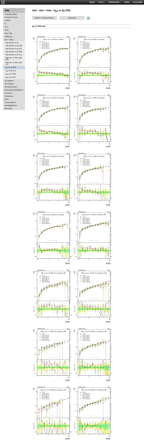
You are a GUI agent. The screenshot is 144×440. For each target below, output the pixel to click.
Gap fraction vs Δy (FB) (14, 46)
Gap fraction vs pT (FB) (14, 52)
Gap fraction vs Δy (12, 43)
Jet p (7, 30)
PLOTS (101, 2)
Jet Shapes (9, 81)
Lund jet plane (10, 102)
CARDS (127, 2)
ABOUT (92, 2)
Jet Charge (8, 84)
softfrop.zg (8, 36)
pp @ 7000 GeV (39, 26)
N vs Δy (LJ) (11, 71)
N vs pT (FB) (11, 74)
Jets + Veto (9, 40)
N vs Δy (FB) (11, 67)
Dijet (6, 99)
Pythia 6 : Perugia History (44, 18)
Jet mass (8, 93)
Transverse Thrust (11, 17)
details (67, 88)
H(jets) (7, 20)
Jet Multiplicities (10, 105)
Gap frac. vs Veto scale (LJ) (14, 63)
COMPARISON (114, 2)
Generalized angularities (13, 90)
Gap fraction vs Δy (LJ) (14, 49)
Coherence (8, 96)
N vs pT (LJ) (11, 77)
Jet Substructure (10, 87)
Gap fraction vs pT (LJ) (14, 55)
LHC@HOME (137, 2)
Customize (72, 18)
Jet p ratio (8, 33)
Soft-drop (8, 108)
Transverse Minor (11, 14)
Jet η (6, 27)
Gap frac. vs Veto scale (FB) (14, 58)
